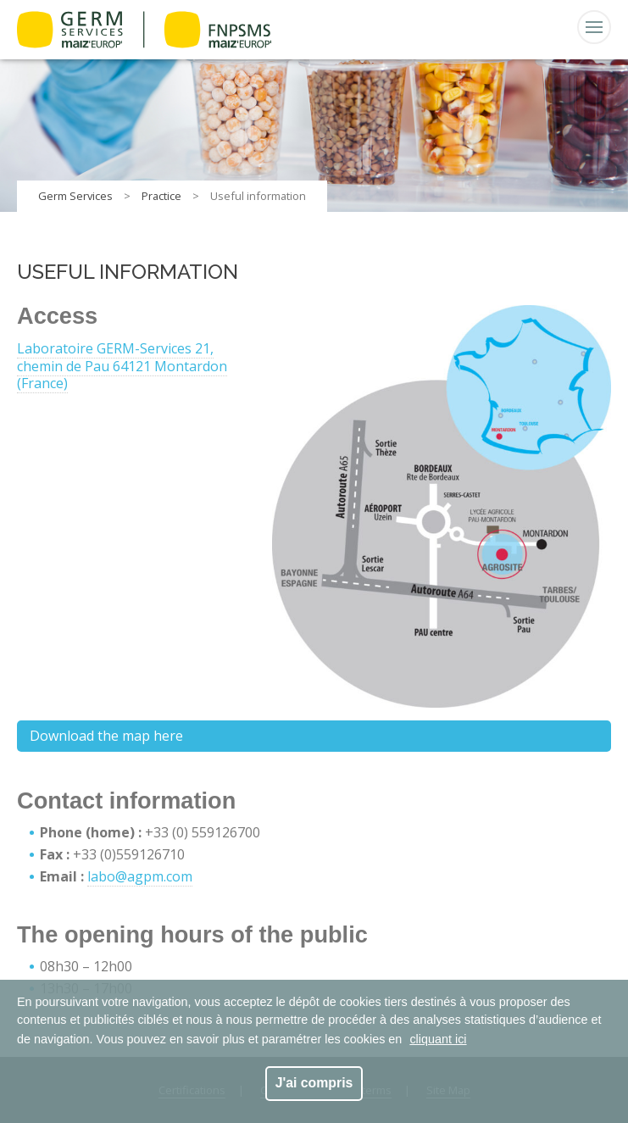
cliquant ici (437, 1039)
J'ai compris (314, 1083)
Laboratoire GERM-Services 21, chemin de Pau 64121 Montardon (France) (122, 366)
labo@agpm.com (139, 876)
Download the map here (106, 735)
